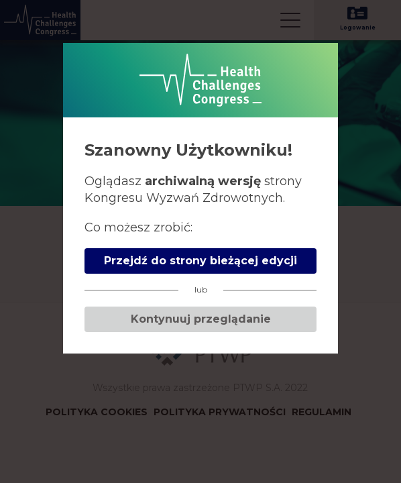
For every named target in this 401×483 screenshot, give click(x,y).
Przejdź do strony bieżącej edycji (200, 260)
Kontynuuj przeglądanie (201, 319)
